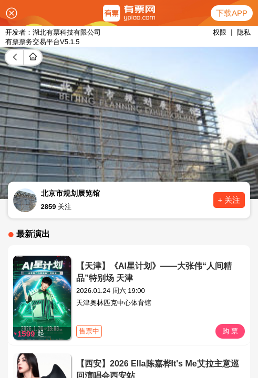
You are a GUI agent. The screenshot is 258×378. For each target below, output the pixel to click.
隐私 (244, 32)
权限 (219, 32)
